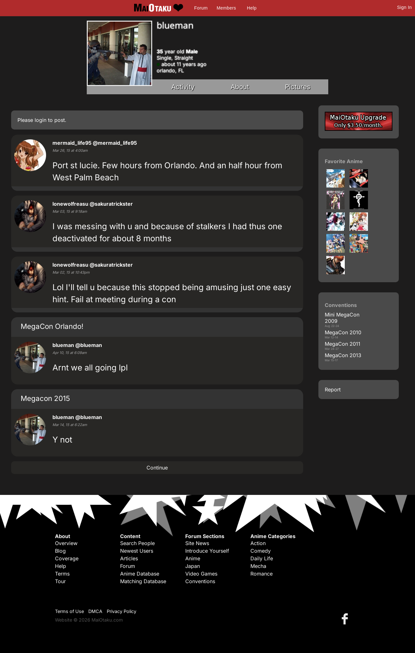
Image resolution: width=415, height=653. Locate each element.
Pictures (297, 87)
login (40, 120)
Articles (129, 558)
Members (226, 7)
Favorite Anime (344, 161)
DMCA (95, 611)
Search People (137, 543)
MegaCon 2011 (342, 344)
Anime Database (139, 573)
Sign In (404, 7)
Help (251, 7)
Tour (60, 581)
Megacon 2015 (45, 398)
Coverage (66, 558)
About (240, 87)
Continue (157, 467)
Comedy (260, 551)
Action (258, 543)
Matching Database (143, 581)
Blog (60, 551)
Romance (261, 573)
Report (333, 389)
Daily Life (261, 558)
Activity (183, 87)
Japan (192, 566)
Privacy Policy (121, 611)
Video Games (201, 573)
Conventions (200, 581)
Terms (62, 573)
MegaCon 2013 (343, 355)
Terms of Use (69, 611)
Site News (197, 543)
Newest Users (136, 551)
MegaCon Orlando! (52, 326)
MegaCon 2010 (343, 332)
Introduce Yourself (207, 551)
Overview (66, 543)
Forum (200, 7)
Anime (192, 558)
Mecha (258, 566)
